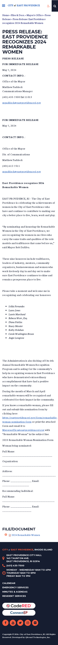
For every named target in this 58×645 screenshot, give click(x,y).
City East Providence (27, 549)
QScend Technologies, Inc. (37, 637)
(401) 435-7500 (15, 565)
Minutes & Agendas (15, 591)
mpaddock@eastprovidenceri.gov (21, 102)
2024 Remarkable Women (25, 535)
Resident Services (14, 596)
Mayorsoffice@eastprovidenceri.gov (23, 430)
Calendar (8, 583)
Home (5, 15)
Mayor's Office (35, 15)
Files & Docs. (18, 15)
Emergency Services (15, 587)
